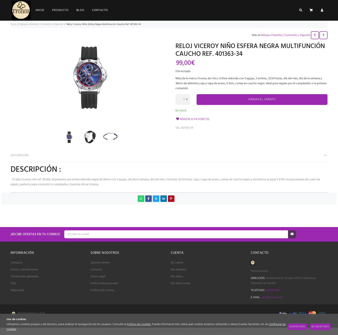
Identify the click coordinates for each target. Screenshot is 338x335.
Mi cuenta (177, 262)
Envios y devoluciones (24, 269)
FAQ (13, 283)
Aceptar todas (297, 326)
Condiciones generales (25, 276)
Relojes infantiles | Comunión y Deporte (285, 35)
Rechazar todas (320, 326)
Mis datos (177, 276)
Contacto (16, 262)
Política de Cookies (139, 324)
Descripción (20, 155)
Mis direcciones (180, 283)
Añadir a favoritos (192, 119)
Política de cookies (102, 290)
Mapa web (17, 290)
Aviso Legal (98, 276)
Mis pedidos (178, 269)
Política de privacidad (104, 283)
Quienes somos (100, 262)
